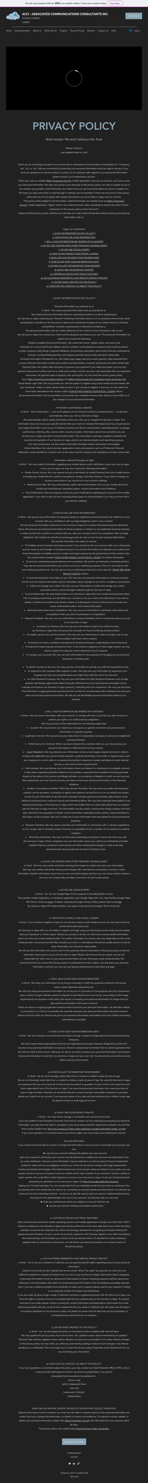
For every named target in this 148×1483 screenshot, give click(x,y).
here (50, 902)
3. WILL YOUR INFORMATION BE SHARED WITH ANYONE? (74, 241)
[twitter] (69, 1463)
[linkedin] (74, 1463)
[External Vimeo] (74, 78)
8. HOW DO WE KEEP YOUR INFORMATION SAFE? (74, 261)
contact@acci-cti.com (84, 176)
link (120, 902)
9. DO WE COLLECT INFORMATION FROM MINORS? (74, 266)
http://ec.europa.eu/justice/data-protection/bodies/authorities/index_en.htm (87, 1129)
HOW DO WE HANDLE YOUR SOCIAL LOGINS (92, 391)
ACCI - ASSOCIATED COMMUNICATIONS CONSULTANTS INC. (65, 14)
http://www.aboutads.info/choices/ (101, 1181)
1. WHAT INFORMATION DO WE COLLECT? (74, 233)
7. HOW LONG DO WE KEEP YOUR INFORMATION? (74, 257)
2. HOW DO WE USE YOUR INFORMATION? (74, 237)
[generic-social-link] (78, 1463)
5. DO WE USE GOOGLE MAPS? (74, 249)
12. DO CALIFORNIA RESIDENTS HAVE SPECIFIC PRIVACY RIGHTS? (74, 278)
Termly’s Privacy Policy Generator (92, 1428)
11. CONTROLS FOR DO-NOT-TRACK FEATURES (74, 274)
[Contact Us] (133, 16)
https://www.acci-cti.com (58, 181)
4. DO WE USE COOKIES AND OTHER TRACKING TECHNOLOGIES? (74, 245)
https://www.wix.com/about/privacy (45, 379)
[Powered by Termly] (74, 1441)
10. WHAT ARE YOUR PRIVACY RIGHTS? (74, 270)
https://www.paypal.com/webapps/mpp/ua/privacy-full (97, 379)
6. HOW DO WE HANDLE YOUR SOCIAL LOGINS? (74, 253)
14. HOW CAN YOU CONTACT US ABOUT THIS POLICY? (74, 286)
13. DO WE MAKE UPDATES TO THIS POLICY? (74, 282)
